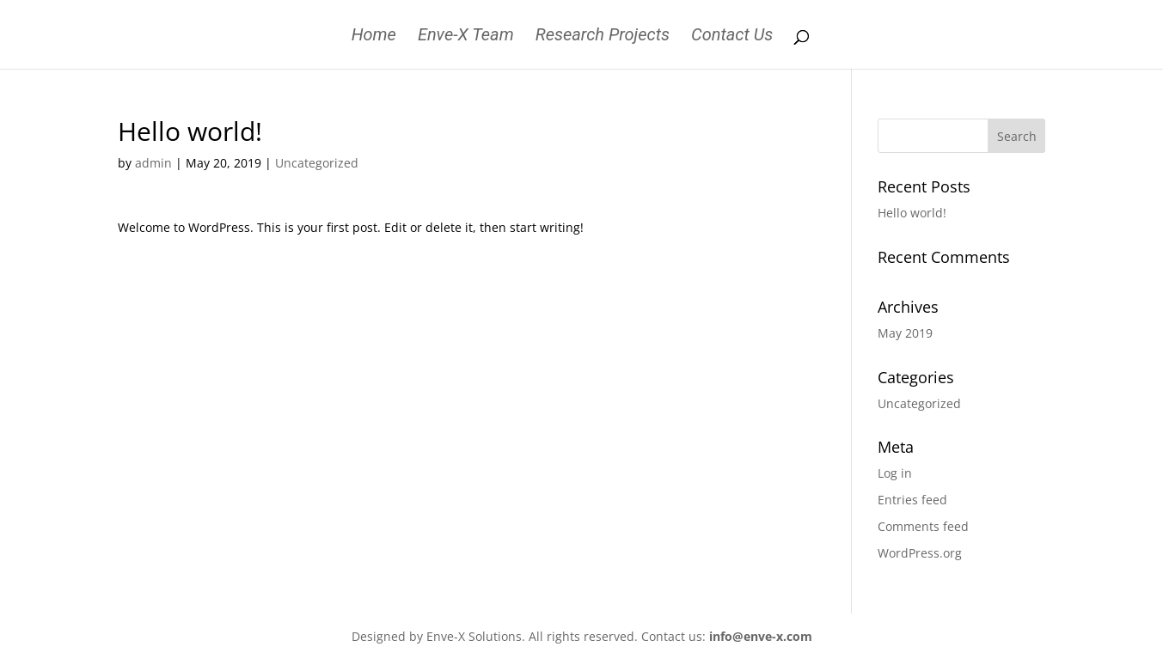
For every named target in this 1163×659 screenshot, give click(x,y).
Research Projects (603, 36)
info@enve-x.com (760, 636)
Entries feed (912, 499)
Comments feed (923, 526)
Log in (895, 473)
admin (153, 163)
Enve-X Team (466, 36)
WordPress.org (920, 553)
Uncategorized (316, 163)
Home (374, 36)
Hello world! (912, 212)
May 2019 (905, 333)
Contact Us (732, 36)
